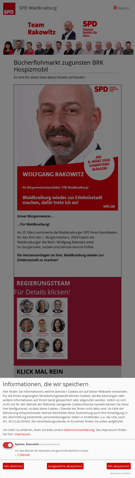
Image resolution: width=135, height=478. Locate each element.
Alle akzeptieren (119, 466)
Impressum (22, 434)
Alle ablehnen (13, 466)
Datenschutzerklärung (79, 430)
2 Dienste (22, 455)
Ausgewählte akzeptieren (65, 466)
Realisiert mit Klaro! (120, 473)
